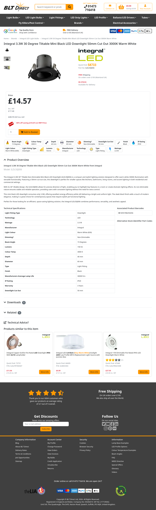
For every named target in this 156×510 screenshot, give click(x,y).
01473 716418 (90, 8)
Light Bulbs (12, 17)
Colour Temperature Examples (124, 450)
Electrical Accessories (124, 22)
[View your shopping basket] (127, 7)
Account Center (54, 439)
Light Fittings (56, 17)
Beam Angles (117, 454)
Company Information (25, 439)
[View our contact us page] (110, 7)
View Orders (52, 450)
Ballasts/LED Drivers (123, 17)
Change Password (54, 446)
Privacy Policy (85, 450)
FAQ (113, 457)
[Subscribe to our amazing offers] (46, 424)
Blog (17, 443)
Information (117, 439)
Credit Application (54, 461)
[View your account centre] (145, 7)
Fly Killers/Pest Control (31, 22)
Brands (78, 22)
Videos (114, 472)
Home (6, 38)
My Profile (51, 443)
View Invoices (52, 454)
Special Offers (117, 465)
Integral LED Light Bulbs (29, 38)
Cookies (83, 443)
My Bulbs (51, 457)
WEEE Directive (118, 461)
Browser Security (86, 446)
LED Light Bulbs (34, 17)
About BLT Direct (22, 446)
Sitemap (18, 461)
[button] (150, 354)
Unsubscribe (52, 465)
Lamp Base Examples (120, 443)
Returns (50, 468)
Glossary (115, 468)
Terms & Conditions (23, 454)
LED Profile (100, 17)
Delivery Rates (21, 450)
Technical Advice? (16, 322)
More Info (45, 372)
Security (83, 439)
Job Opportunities (22, 457)
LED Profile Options (119, 446)
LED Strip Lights (79, 17)
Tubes (145, 17)
